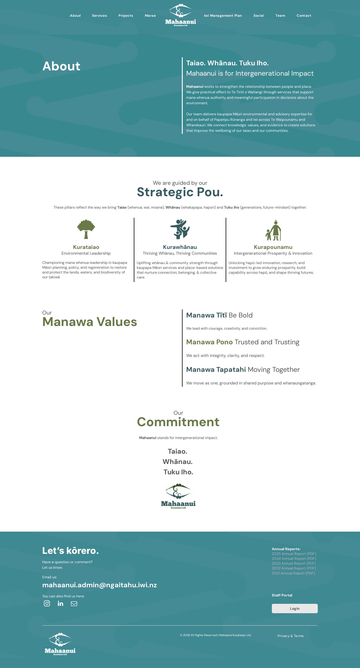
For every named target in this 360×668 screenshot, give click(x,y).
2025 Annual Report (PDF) (294, 553)
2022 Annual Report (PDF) (294, 568)
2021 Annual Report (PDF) (293, 573)
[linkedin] (60, 604)
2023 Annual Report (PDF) (294, 563)
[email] (74, 604)
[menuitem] (75, 15)
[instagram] (46, 604)
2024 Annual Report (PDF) (294, 558)
